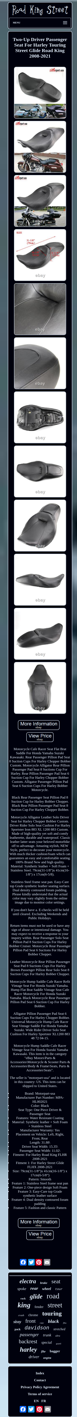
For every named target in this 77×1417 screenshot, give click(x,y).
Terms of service (40, 1394)
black (53, 1321)
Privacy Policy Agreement (40, 1387)
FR (43, 1401)
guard (58, 1343)
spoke (21, 1289)
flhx (65, 1323)
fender (38, 1307)
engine (47, 1358)
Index (40, 1373)
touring (52, 1313)
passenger (29, 1334)
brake (43, 1282)
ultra (57, 1335)
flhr (43, 1351)
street (55, 1305)
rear (34, 1288)
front (30, 1321)
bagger (55, 1351)
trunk (47, 1335)
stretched (59, 1329)
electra (28, 1281)
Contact (40, 1380)
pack (18, 1329)
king (24, 1305)
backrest (28, 1341)
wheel (46, 1289)
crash (21, 1315)
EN (36, 1401)
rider (42, 1323)
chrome (33, 1315)
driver (34, 1356)
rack (23, 1298)
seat (55, 1281)
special (46, 1342)
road (53, 1296)
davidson (37, 1328)
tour (59, 1289)
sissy (17, 1321)
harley (28, 1349)
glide (36, 1296)
